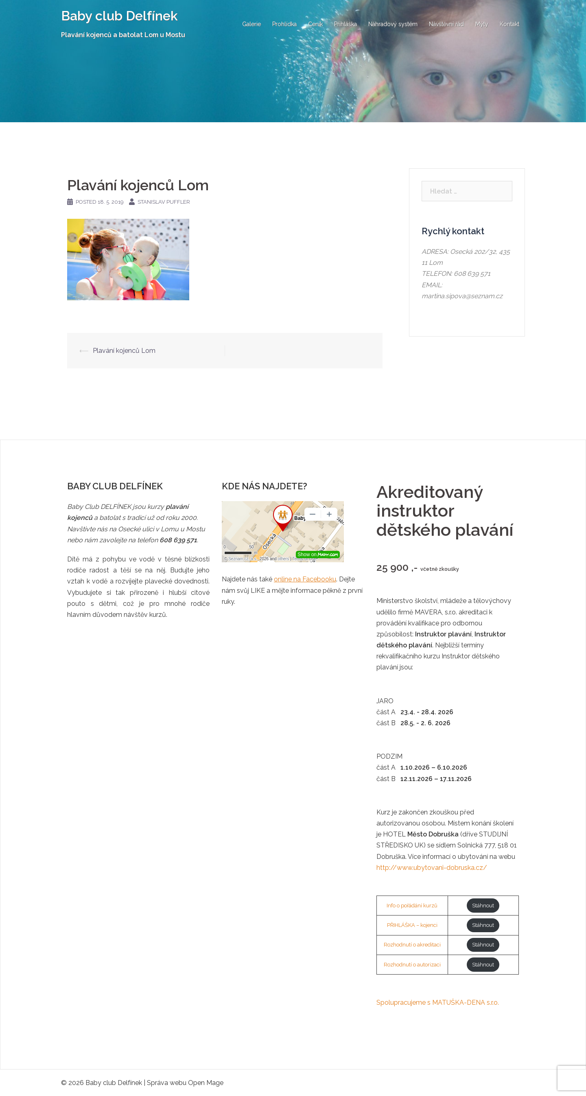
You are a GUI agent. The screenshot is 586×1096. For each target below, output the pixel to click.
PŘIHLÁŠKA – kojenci (412, 925)
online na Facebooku (305, 579)
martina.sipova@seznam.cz (462, 296)
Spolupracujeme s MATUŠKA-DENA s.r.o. (437, 1002)
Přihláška (345, 24)
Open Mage (205, 1083)
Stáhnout (483, 905)
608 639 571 (472, 273)
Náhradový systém (393, 24)
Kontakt (509, 24)
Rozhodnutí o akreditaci (412, 945)
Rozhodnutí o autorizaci (412, 965)
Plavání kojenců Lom (124, 350)
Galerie (251, 24)
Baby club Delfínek (119, 15)
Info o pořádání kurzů (412, 905)
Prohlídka (284, 24)
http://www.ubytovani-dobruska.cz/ (431, 868)
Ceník (315, 24)
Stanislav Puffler (164, 202)
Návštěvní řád (446, 24)
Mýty (481, 24)
